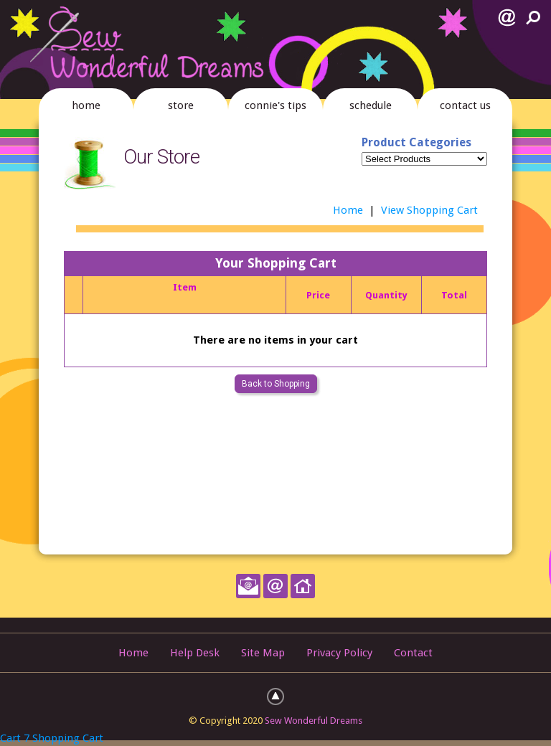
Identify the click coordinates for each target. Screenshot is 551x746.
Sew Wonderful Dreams (313, 720)
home (86, 105)
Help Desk (195, 652)
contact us (465, 105)
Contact (413, 652)
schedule (370, 105)
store (181, 105)
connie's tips (275, 105)
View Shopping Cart (429, 210)
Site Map (263, 652)
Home (348, 210)
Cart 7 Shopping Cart (51, 738)
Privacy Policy (339, 652)
